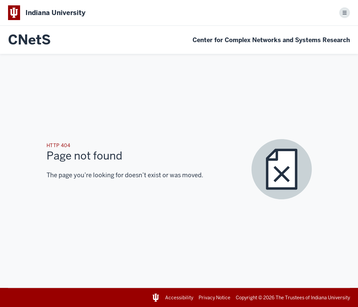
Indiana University (330, 298)
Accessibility (179, 298)
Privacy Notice (214, 298)
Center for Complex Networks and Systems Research (271, 40)
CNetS (29, 39)
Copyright (246, 298)
